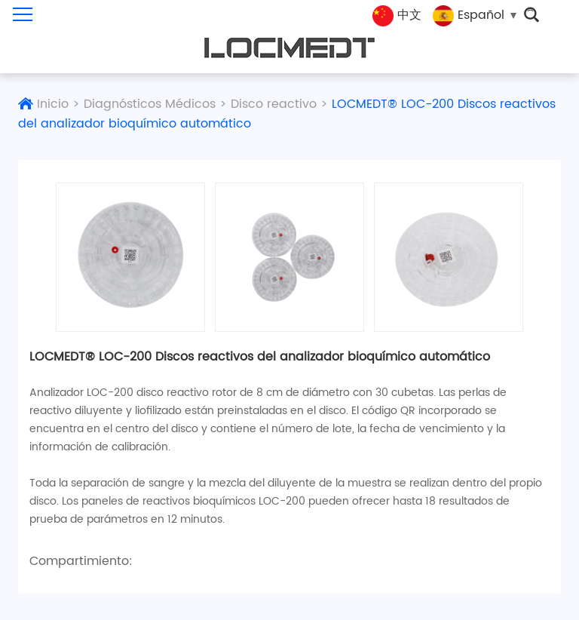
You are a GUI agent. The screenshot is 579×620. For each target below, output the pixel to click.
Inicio (53, 104)
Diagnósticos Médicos (150, 104)
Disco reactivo (274, 104)
